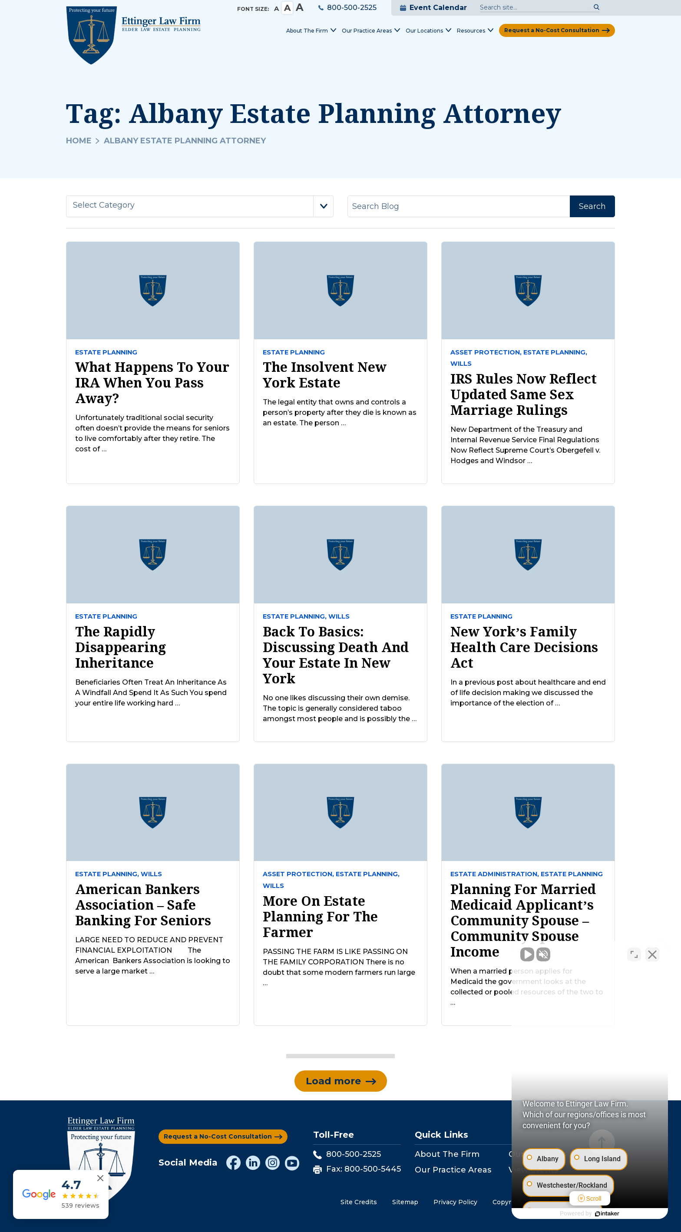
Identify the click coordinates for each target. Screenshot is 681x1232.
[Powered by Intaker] (607, 1213)
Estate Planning (106, 352)
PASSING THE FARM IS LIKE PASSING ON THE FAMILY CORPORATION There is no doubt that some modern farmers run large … (339, 967)
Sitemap (405, 1202)
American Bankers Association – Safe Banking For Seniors (143, 904)
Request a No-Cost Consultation (551, 30)
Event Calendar (433, 7)
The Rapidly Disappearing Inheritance (120, 647)
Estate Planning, (555, 352)
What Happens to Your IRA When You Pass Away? (152, 382)
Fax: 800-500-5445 (357, 1169)
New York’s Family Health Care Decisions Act (524, 647)
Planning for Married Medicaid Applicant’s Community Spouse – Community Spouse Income (523, 920)
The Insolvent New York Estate (325, 375)
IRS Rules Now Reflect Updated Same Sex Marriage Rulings (523, 394)
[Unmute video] (527, 954)
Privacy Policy (455, 1202)
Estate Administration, (494, 874)
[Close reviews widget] (100, 1178)
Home (79, 141)
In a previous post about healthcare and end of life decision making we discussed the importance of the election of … (528, 692)
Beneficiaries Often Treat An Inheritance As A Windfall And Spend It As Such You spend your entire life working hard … (151, 692)
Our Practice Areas (453, 1170)
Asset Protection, (486, 352)
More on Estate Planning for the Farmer (320, 916)
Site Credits (358, 1202)
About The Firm (447, 1154)
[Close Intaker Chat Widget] (652, 954)
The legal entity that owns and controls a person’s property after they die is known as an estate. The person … (340, 412)
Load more (333, 1081)
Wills (461, 364)
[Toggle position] (634, 954)
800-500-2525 (347, 7)
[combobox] (200, 206)
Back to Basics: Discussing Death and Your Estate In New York (336, 655)
